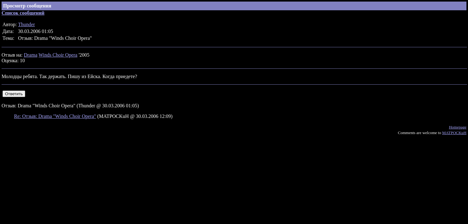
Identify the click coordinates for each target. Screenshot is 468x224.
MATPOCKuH (454, 132)
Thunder (26, 24)
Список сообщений (23, 13)
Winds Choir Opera (58, 55)
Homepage (457, 127)
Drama (30, 55)
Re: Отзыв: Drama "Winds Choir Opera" (55, 116)
